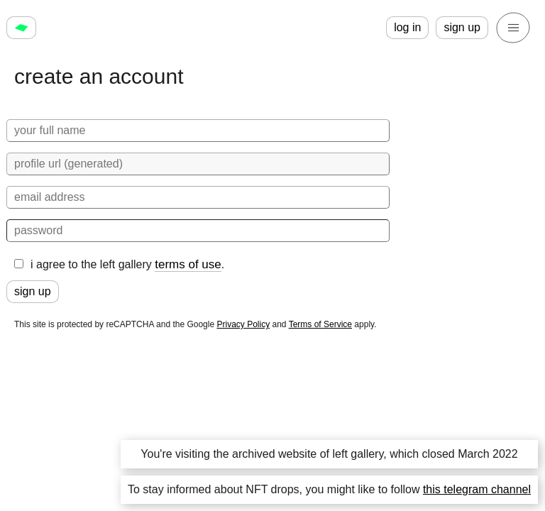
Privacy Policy (243, 324)
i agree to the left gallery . (119, 265)
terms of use (188, 264)
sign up (462, 27)
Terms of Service (320, 324)
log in (407, 27)
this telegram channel (477, 489)
